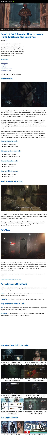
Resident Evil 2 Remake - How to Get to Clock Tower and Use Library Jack (12, 364)
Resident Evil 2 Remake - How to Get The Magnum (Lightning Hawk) (12, 396)
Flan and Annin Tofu (6, 70)
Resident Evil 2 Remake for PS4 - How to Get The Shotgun (36, 412)
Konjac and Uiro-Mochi (6, 68)
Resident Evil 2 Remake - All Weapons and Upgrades (12, 412)
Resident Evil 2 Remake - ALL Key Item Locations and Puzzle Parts (36, 379)
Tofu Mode (3, 67)
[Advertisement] (36, 52)
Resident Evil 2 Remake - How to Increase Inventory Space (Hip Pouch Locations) (35, 397)
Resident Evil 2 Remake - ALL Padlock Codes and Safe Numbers (12, 379)
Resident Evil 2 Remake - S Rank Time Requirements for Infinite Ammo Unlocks (35, 364)
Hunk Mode (3, 65)
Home (2, 29)
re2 (6, 40)
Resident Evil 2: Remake (14, 29)
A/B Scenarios (4, 63)
